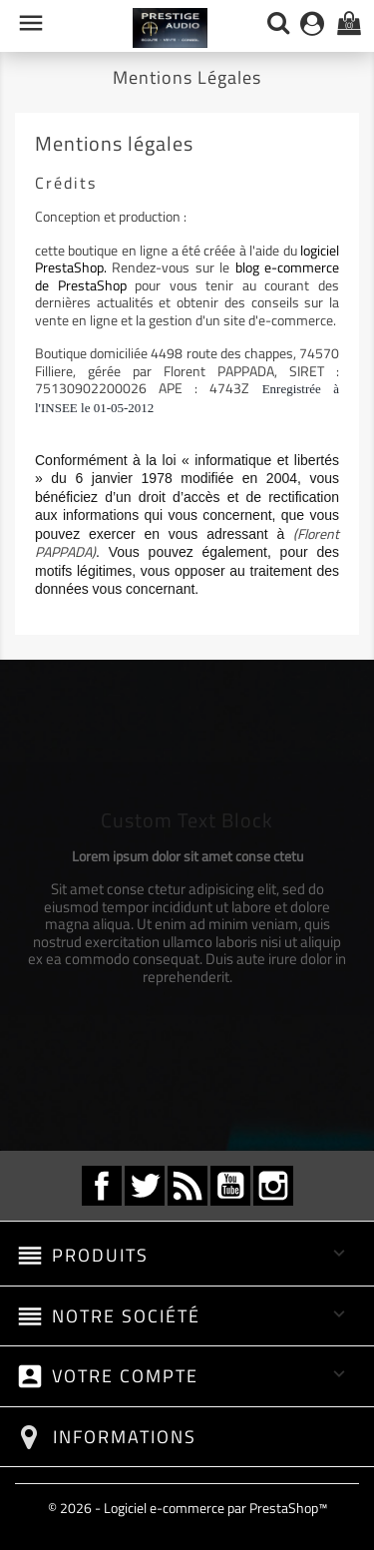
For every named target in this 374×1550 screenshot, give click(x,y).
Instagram (273, 1186)
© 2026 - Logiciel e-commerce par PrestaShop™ (187, 1507)
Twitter (145, 1186)
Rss (187, 1186)
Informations (124, 1436)
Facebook (102, 1186)
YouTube (230, 1186)
